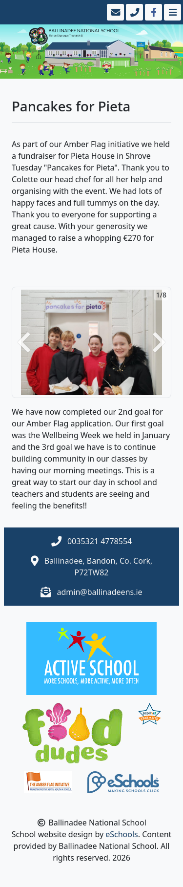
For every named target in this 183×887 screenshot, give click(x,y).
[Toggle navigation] (171, 12)
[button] (24, 343)
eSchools (121, 834)
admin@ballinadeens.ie (99, 592)
